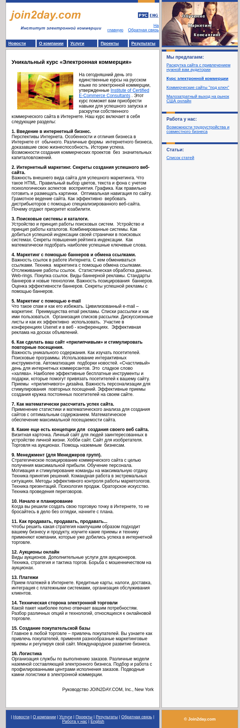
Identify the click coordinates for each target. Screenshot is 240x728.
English (97, 721)
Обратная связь (143, 30)
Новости (17, 43)
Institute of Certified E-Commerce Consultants (114, 93)
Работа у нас (74, 721)
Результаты (143, 43)
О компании (51, 43)
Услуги (77, 43)
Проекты (110, 43)
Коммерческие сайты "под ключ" (197, 87)
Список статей (180, 157)
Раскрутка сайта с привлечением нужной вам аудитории (198, 67)
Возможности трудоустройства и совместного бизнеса (198, 129)
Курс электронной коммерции (197, 78)
